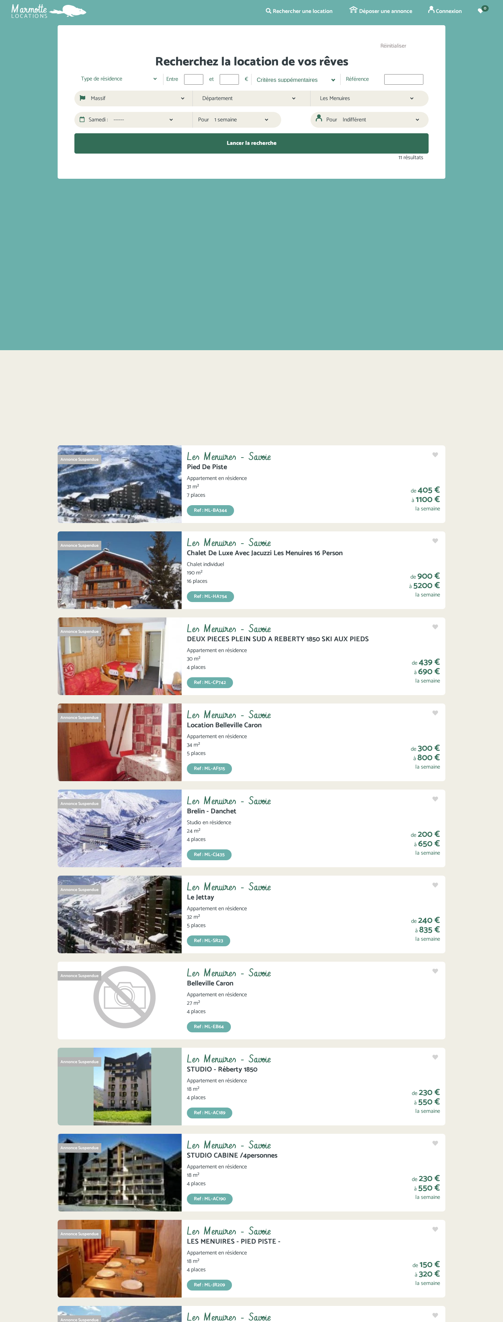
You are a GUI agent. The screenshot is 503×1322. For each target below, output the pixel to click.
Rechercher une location (299, 11)
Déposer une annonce (380, 11)
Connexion (445, 11)
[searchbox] (292, 79)
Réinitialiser (393, 46)
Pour (203, 120)
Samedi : (94, 120)
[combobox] (293, 79)
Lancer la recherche (252, 143)
